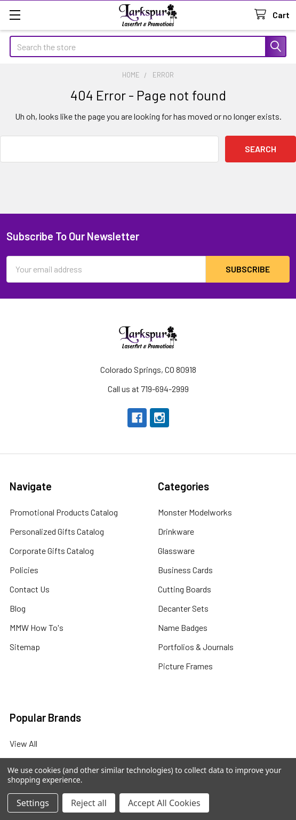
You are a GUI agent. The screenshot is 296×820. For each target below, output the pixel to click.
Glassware (176, 550)
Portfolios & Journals (196, 647)
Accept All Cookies (164, 803)
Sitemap (25, 647)
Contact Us (30, 589)
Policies (24, 570)
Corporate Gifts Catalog (52, 550)
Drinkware (176, 531)
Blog (18, 608)
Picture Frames (185, 666)
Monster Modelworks (195, 512)
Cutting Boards (184, 589)
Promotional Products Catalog (64, 512)
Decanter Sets (183, 608)
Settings (33, 803)
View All (23, 743)
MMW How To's (36, 627)
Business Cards (185, 570)
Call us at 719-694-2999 (148, 389)
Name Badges (182, 627)
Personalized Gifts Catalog (57, 531)
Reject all (89, 803)
